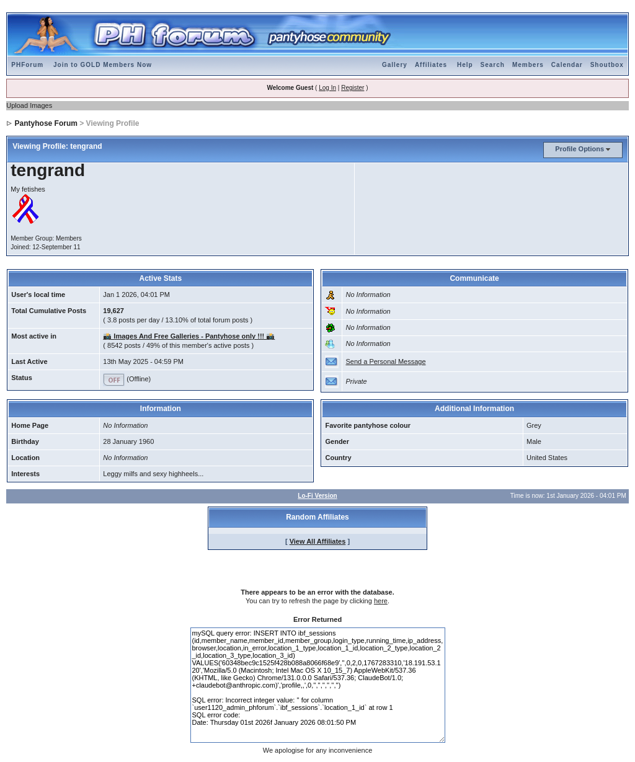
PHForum (27, 64)
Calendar (567, 64)
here (381, 601)
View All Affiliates (318, 541)
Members (528, 64)
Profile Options (579, 149)
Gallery (394, 64)
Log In (327, 87)
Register (352, 87)
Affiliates (431, 64)
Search (493, 64)
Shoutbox (607, 64)
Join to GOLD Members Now (102, 64)
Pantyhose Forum (46, 123)
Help (465, 64)
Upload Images (29, 105)
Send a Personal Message (385, 361)
